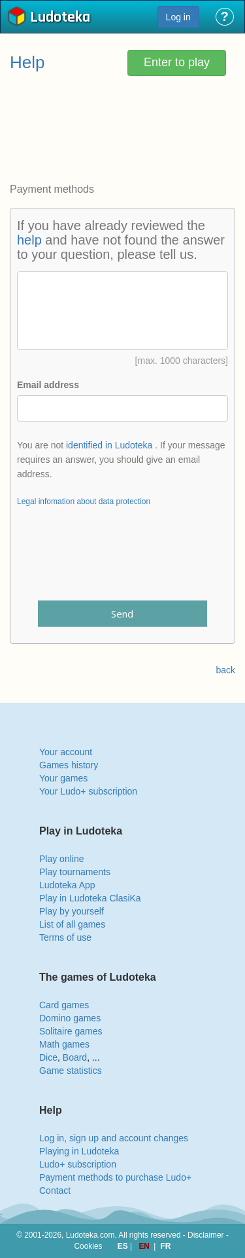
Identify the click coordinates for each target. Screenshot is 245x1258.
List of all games (72, 924)
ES (124, 1246)
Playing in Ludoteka (79, 1151)
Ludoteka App (67, 885)
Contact (55, 1190)
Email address (48, 385)
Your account (65, 752)
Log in (178, 17)
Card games (64, 1005)
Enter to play (177, 62)
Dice (48, 1057)
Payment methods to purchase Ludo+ (115, 1177)
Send (122, 613)
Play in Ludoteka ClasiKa (90, 898)
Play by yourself (71, 911)
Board (75, 1057)
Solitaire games (71, 1031)
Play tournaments (74, 872)
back (225, 670)
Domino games (70, 1018)
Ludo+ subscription (77, 1164)
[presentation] (123, 561)
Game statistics (70, 1070)
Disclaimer (206, 1235)
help (29, 240)
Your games (63, 778)
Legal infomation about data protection (83, 501)
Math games (64, 1044)
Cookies (88, 1246)
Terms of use (65, 937)
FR (166, 1246)
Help (27, 62)
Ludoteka (60, 18)
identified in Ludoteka (109, 445)
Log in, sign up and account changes (113, 1138)
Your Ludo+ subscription (88, 791)
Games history (68, 765)
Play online (61, 859)
